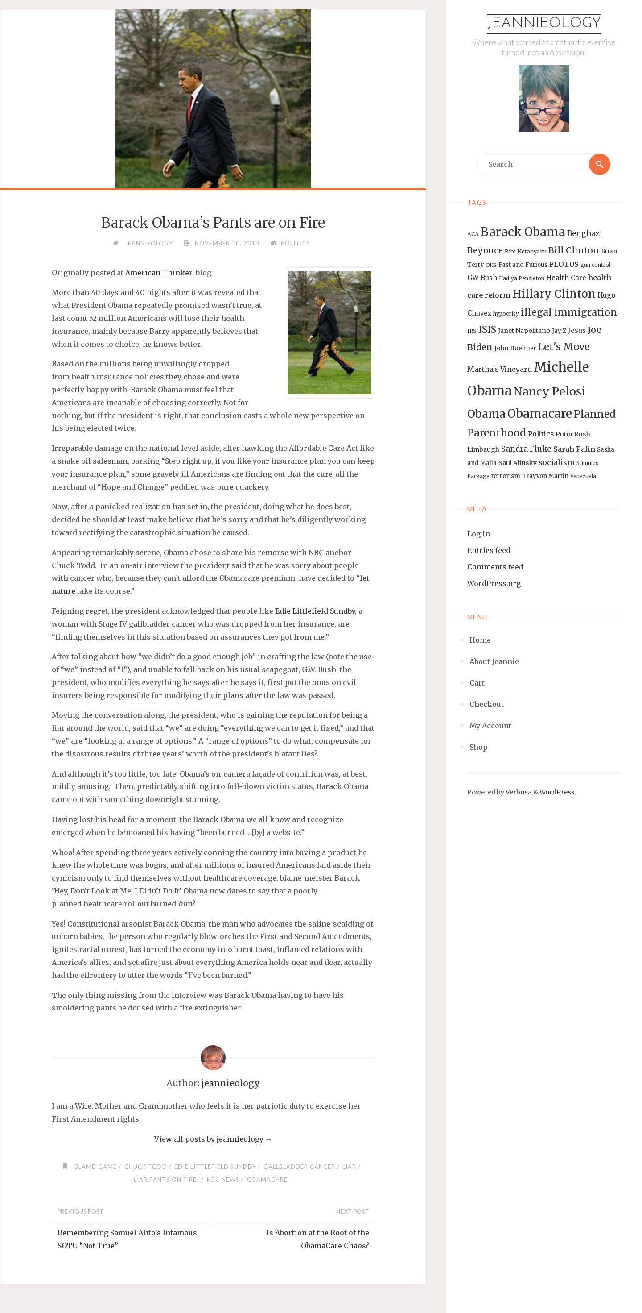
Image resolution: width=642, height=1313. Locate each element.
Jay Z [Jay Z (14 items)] (559, 331)
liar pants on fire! (166, 1179)
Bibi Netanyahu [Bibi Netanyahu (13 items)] (526, 251)
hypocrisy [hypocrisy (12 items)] (506, 314)
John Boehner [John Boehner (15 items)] (515, 348)
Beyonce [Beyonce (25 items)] (485, 250)
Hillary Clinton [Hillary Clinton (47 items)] (554, 294)
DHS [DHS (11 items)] (491, 265)
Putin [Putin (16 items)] (564, 434)
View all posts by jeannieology (213, 1138)
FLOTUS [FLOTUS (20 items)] (564, 264)
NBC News (223, 1179)
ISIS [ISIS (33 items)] (487, 330)
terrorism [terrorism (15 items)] (505, 476)
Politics (295, 243)
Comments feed (495, 566)
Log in (478, 533)
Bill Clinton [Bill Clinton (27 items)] (573, 250)
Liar (349, 1166)
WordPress (557, 792)
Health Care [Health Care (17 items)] (566, 278)
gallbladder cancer (299, 1166)
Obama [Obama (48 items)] (486, 414)
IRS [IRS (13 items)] (472, 331)
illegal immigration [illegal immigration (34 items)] (569, 312)
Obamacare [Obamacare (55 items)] (539, 413)
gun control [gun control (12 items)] (595, 265)
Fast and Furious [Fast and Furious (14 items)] (522, 265)
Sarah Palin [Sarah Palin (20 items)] (574, 449)
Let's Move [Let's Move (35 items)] (564, 347)
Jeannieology (544, 24)
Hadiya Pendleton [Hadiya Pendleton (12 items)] (521, 278)
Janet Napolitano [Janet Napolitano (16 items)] (524, 331)
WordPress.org (494, 583)
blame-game (95, 1166)
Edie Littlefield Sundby (315, 611)
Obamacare (267, 1179)
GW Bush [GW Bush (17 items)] (482, 278)
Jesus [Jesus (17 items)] (577, 330)
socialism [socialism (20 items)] (557, 462)
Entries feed (488, 550)
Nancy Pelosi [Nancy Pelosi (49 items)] (549, 391)
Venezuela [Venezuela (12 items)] (583, 476)
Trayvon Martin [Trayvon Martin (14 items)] (545, 476)
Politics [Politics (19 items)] (541, 433)
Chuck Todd (145, 1166)
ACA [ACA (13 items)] (473, 234)
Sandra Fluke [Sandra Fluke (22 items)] (526, 449)
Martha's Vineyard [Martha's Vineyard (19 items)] (499, 369)
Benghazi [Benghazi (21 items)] (584, 233)
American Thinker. (159, 272)
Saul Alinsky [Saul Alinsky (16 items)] (517, 463)
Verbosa (518, 792)
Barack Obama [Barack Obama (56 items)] (523, 231)
